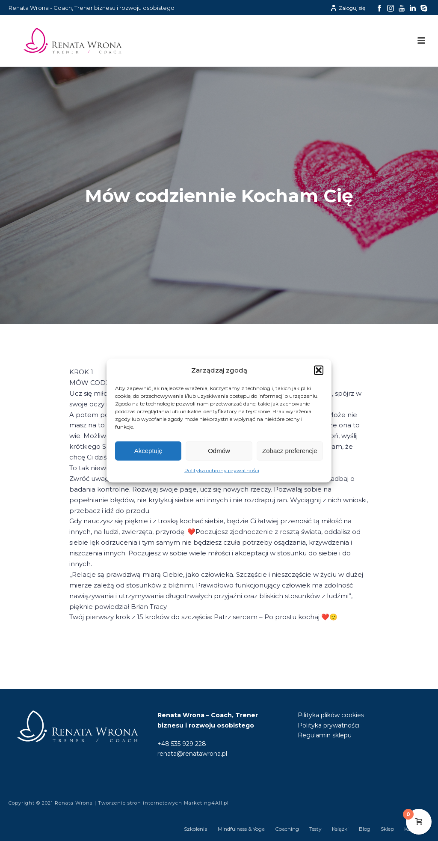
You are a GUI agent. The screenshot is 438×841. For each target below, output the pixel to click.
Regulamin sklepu (325, 735)
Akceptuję (148, 450)
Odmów (219, 450)
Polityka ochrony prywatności (221, 470)
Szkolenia (195, 829)
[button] (318, 370)
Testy (315, 829)
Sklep (387, 829)
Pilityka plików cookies (331, 715)
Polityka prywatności (328, 725)
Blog (364, 829)
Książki (340, 829)
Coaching (287, 829)
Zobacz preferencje (289, 450)
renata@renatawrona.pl (192, 753)
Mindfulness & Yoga (241, 829)
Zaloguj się (347, 8)
